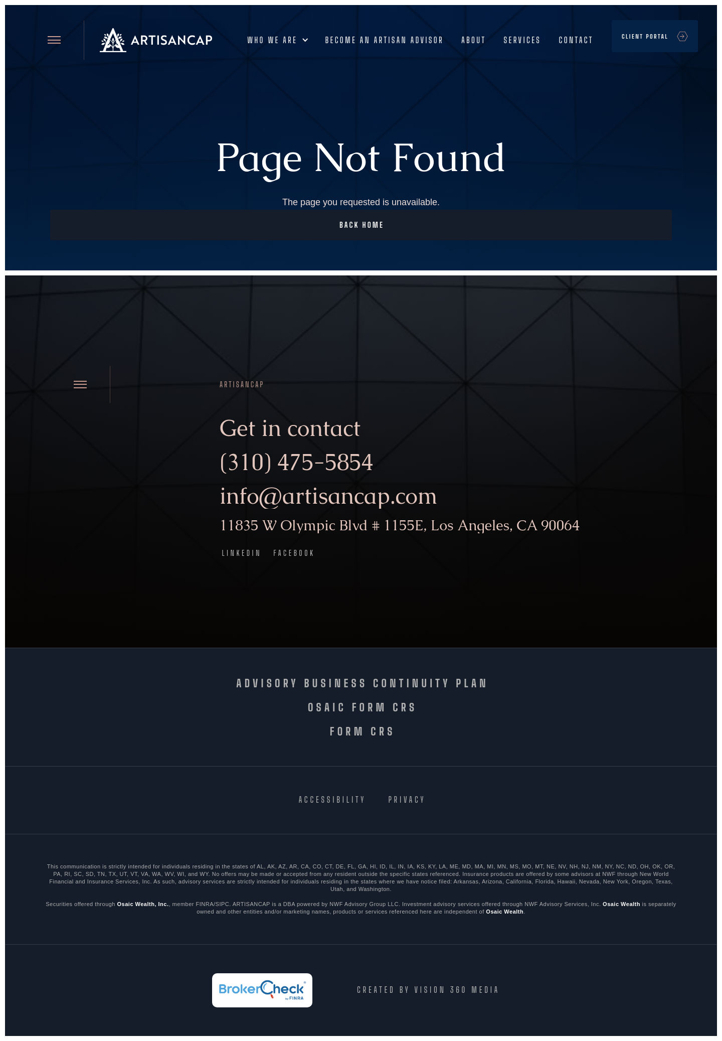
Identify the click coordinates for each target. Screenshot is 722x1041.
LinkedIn (242, 552)
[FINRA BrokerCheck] (261, 990)
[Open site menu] (54, 40)
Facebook (294, 552)
